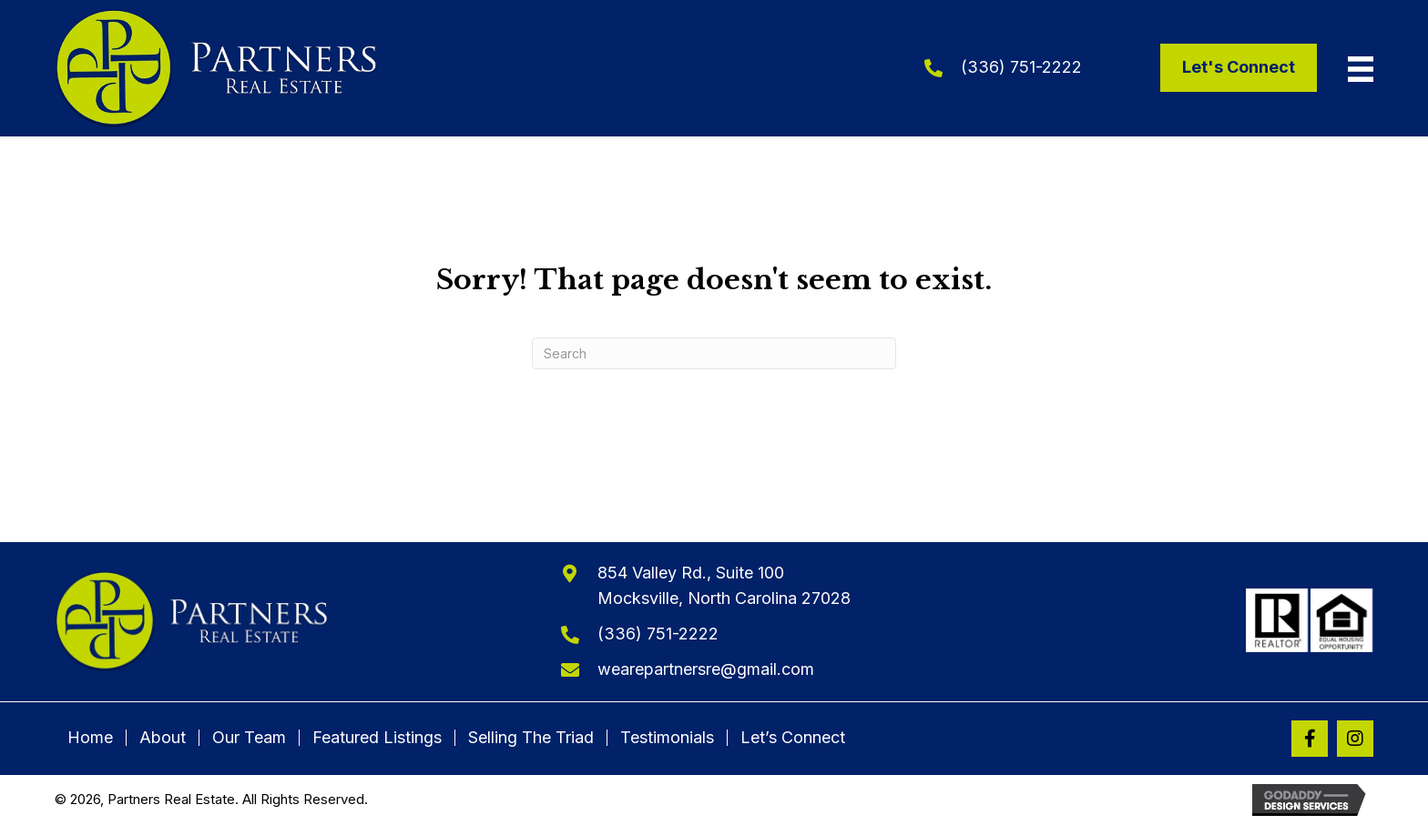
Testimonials (667, 737)
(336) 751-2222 (1021, 66)
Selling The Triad (531, 737)
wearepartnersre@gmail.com (705, 669)
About (162, 737)
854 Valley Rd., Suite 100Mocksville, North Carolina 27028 (724, 586)
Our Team (249, 737)
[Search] (714, 353)
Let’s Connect (792, 737)
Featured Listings (377, 737)
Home (90, 737)
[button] (1309, 738)
